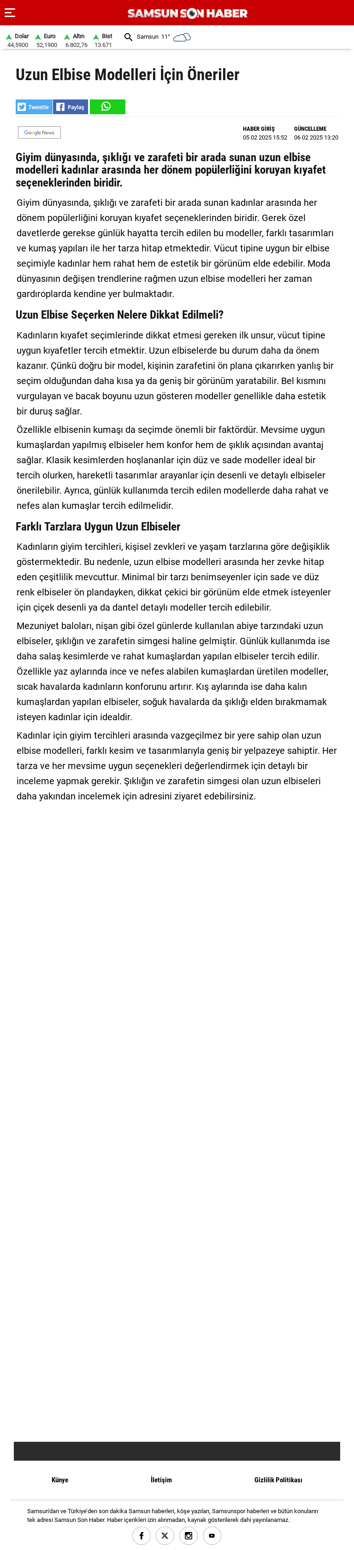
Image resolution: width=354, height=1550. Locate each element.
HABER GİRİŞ (259, 128)
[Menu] (10, 12)
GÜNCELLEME (310, 128)
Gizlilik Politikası (278, 1480)
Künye (60, 1480)
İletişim (161, 1480)
